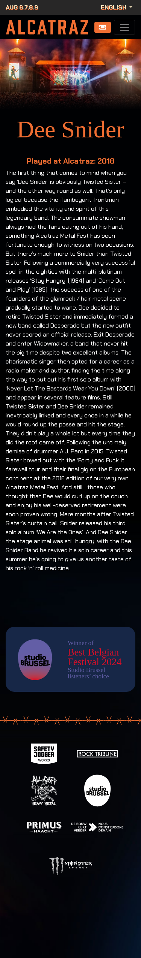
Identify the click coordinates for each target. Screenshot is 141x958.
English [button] (114, 7)
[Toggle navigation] (124, 27)
